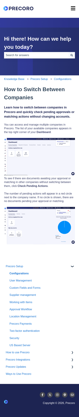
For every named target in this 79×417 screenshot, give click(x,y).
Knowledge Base (14, 79)
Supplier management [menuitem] (22, 294)
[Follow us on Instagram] (57, 395)
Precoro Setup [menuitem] (14, 266)
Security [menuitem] (14, 338)
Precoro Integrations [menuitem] (18, 359)
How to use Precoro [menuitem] (18, 352)
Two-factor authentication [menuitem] (24, 330)
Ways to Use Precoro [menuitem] (18, 373)
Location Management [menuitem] (22, 316)
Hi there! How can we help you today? (37, 43)
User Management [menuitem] (20, 280)
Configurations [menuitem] (19, 273)
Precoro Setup (39, 79)
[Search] (72, 55)
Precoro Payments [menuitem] (20, 323)
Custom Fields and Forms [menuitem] (24, 287)
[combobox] (36, 55)
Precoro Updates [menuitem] (16, 366)
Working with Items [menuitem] (20, 302)
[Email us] (72, 395)
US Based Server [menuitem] (19, 345)
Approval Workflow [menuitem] (20, 309)
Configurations (62, 79)
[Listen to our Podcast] (64, 395)
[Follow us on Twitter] (50, 395)
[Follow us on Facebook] (42, 395)
